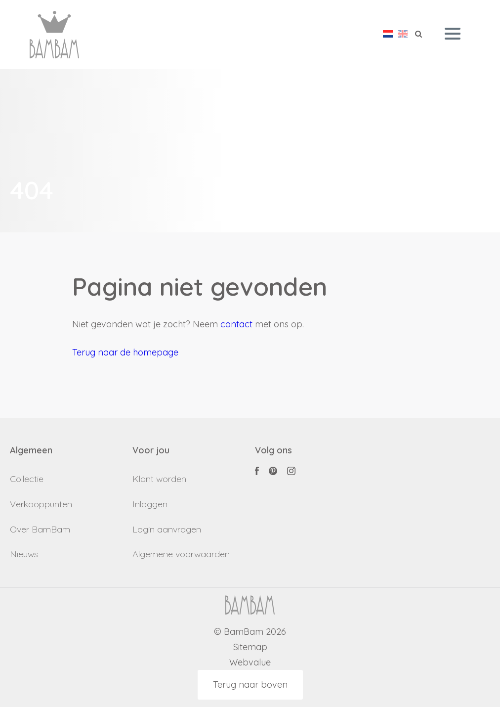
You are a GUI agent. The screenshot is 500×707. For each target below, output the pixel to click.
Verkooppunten (41, 504)
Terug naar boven (250, 684)
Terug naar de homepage (125, 352)
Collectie (26, 479)
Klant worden (159, 479)
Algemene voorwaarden (181, 554)
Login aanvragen (166, 529)
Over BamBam (40, 529)
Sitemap (250, 647)
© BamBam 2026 (250, 632)
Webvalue (250, 663)
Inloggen (149, 504)
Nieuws (24, 554)
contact (236, 324)
